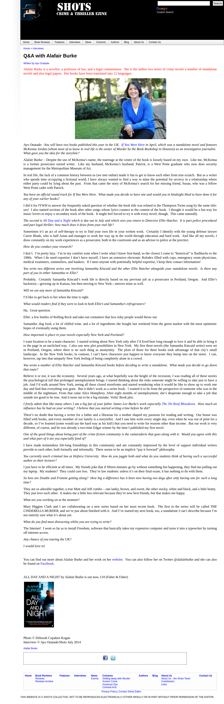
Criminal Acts (109, 687)
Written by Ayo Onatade (36, 63)
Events (95, 678)
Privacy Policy (109, 691)
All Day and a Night (57, 220)
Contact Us (205, 675)
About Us (166, 675)
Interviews (38, 48)
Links (164, 684)
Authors (143, 675)
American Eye (110, 684)
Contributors (167, 681)
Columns (107, 675)
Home (26, 48)
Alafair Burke (30, 648)
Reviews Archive (44, 681)
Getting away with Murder (116, 678)
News (94, 675)
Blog (155, 675)
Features (64, 675)
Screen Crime (109, 681)
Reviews (40, 678)
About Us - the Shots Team (175, 678)
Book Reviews (43, 675)
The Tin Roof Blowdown (178, 404)
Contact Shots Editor (130, 691)
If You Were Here (133, 145)
